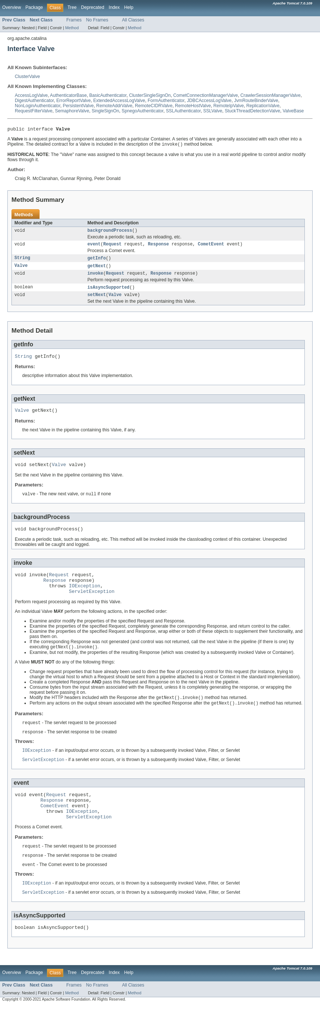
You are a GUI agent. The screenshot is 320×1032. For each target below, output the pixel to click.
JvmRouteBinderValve (256, 100)
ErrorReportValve (73, 100)
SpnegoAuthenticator (143, 110)
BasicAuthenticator (108, 95)
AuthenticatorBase (68, 95)
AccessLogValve (31, 95)
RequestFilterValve (34, 110)
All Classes (133, 20)
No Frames (97, 20)
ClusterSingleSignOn (150, 95)
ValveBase (293, 110)
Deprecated (92, 7)
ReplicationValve (263, 105)
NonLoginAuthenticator (37, 105)
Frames (73, 20)
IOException (84, 599)
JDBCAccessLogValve (209, 100)
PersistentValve (78, 105)
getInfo (96, 261)
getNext (96, 269)
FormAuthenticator (166, 100)
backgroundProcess (109, 232)
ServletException (91, 605)
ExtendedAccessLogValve (119, 100)
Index (114, 7)
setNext (96, 300)
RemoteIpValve (228, 105)
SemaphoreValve (72, 110)
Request (112, 247)
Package (34, 7)
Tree (72, 7)
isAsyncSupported (108, 292)
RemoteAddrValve (114, 105)
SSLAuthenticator (183, 110)
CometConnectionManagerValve (205, 95)
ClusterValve (27, 76)
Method (71, 28)
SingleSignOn (105, 110)
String (22, 261)
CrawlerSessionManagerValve (270, 95)
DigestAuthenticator (34, 100)
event (94, 247)
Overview (11, 7)
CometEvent (211, 247)
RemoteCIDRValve (154, 105)
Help (129, 7)
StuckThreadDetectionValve (252, 110)
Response (158, 247)
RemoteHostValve (193, 105)
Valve (21, 269)
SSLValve (212, 110)
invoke (95, 278)
